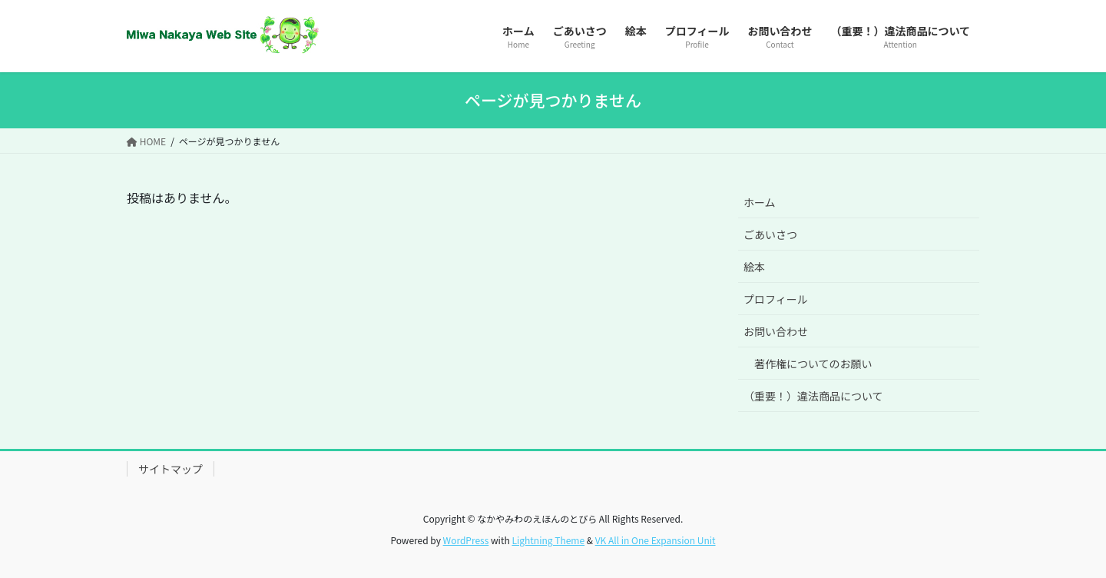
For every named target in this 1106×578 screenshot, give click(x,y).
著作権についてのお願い (813, 363)
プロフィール (775, 299)
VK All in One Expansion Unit (655, 539)
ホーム (759, 202)
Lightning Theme (548, 539)
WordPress (466, 539)
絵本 (754, 266)
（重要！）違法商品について (813, 396)
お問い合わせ (775, 331)
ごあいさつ (770, 234)
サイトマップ (170, 469)
